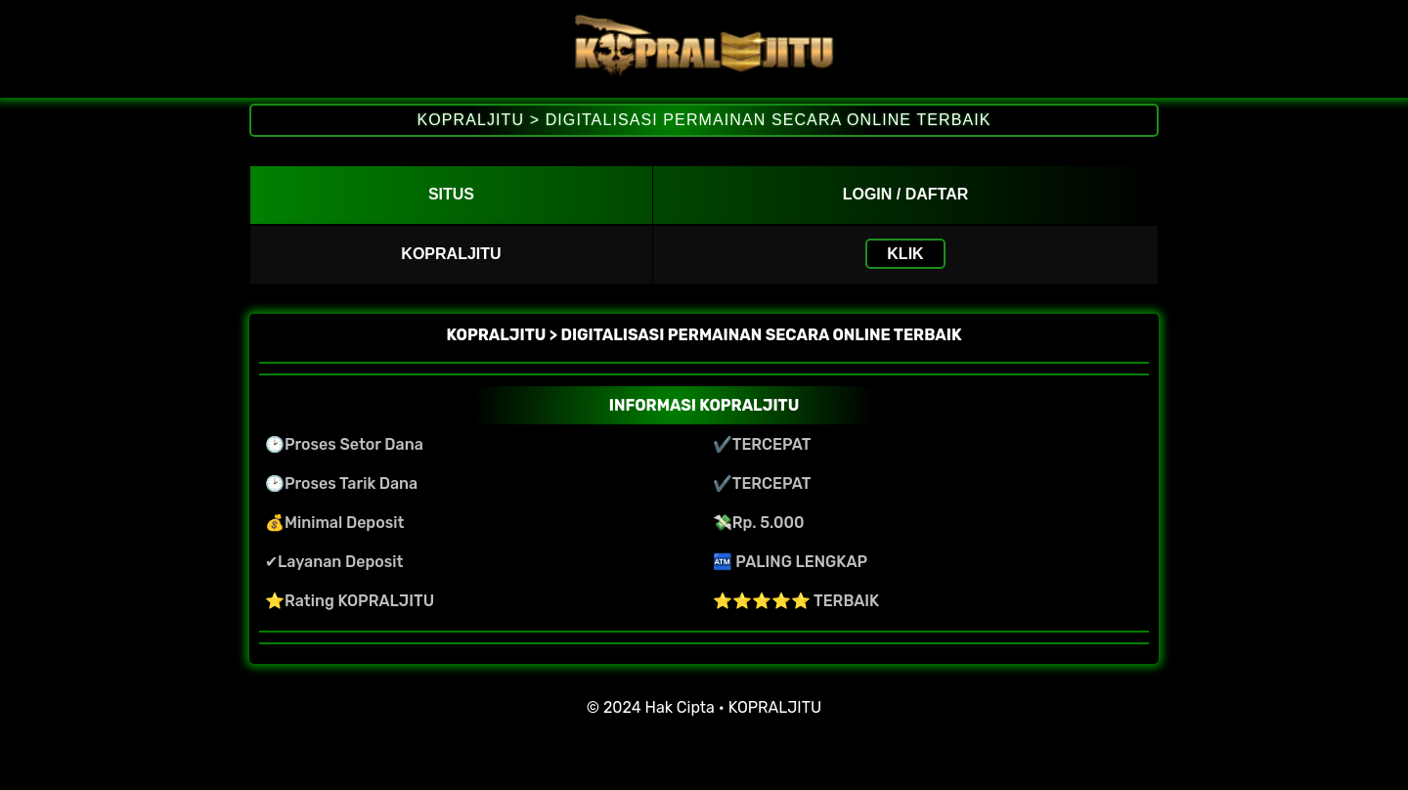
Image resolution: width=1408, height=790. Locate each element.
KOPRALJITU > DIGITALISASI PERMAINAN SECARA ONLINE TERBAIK (703, 119)
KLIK (905, 253)
